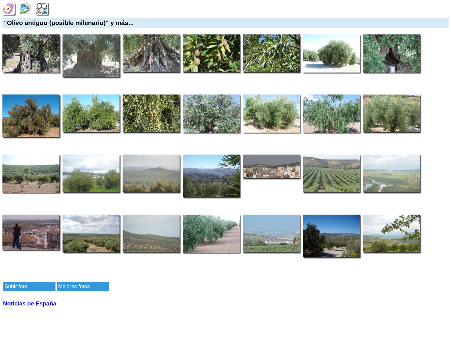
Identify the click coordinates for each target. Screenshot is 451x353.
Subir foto (16, 286)
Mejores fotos (74, 286)
